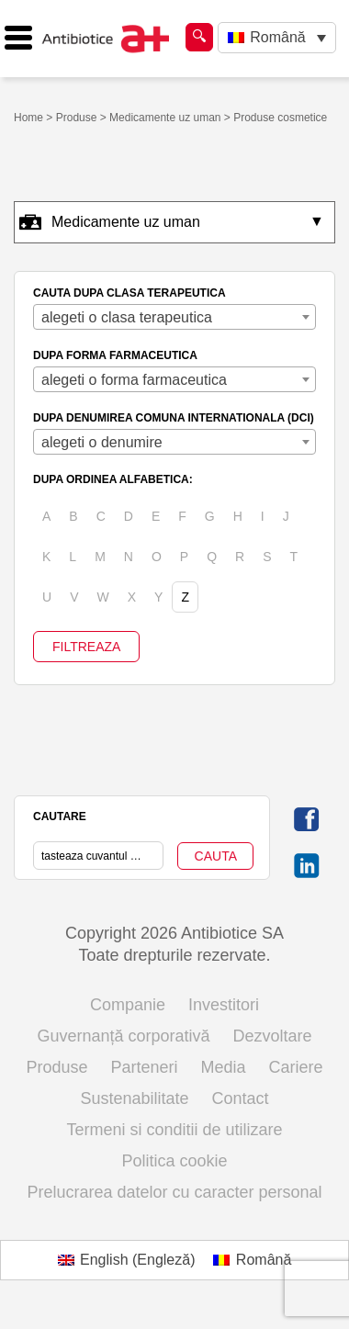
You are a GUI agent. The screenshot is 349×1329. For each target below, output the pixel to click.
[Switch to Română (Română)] (252, 1260)
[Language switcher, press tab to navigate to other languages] (277, 38)
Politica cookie (174, 1161)
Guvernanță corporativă (123, 1036)
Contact (240, 1098)
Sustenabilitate (134, 1098)
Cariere (296, 1067)
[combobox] (174, 317)
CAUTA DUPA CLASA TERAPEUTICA (129, 293)
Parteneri (143, 1067)
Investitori (223, 1005)
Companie (127, 1005)
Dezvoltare (272, 1036)
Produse (76, 117)
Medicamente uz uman (164, 117)
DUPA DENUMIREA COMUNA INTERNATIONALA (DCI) (173, 417)
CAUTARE (59, 816)
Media (223, 1067)
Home (28, 117)
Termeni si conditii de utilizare (174, 1130)
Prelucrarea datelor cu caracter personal (174, 1192)
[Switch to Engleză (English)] (127, 1260)
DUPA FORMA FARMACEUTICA (115, 355)
